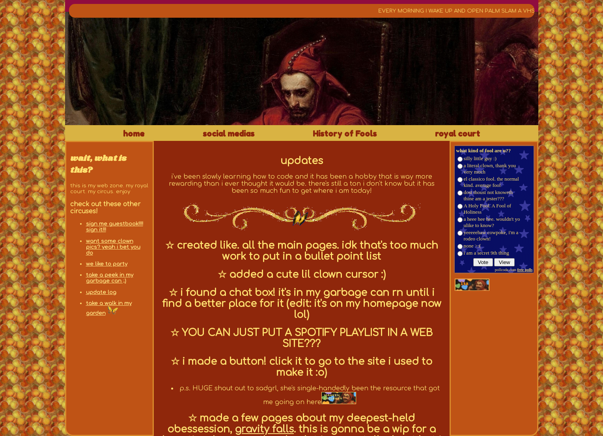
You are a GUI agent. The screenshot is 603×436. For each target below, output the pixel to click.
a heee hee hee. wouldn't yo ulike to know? (492, 222)
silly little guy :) (480, 158)
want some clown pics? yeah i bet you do (113, 247)
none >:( (472, 246)
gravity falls (264, 429)
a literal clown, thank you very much (490, 169)
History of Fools (345, 134)
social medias (228, 134)
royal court (457, 134)
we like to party (106, 264)
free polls (525, 270)
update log (101, 292)
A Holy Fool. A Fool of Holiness (488, 209)
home (133, 134)
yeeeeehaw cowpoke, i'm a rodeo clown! (491, 235)
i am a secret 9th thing (486, 253)
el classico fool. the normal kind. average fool (491, 182)
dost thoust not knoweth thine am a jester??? (488, 195)
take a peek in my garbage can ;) (109, 278)
